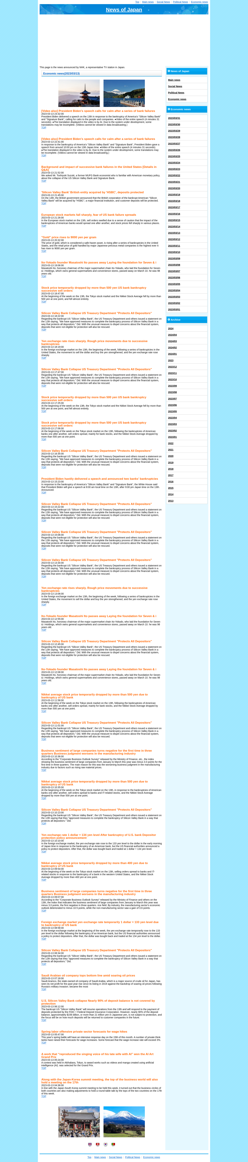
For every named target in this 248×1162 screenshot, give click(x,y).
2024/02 (172, 347)
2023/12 (172, 366)
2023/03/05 (174, 284)
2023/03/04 (174, 290)
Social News (163, 2)
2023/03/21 (174, 182)
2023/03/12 (174, 239)
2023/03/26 (174, 150)
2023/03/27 (174, 143)
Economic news (199, 2)
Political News (180, 2)
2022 (170, 443)
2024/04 (172, 334)
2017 (170, 475)
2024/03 (172, 341)
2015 (170, 488)
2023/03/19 (174, 194)
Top (137, 2)
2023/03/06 (174, 277)
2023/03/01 (174, 309)
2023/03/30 (174, 124)
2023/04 (172, 417)
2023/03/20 (174, 188)
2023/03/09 (174, 258)
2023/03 (172, 424)
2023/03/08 (174, 264)
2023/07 (172, 398)
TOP (43, 127)
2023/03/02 (174, 303)
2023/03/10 (174, 252)
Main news (148, 2)
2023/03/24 (174, 162)
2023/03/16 (174, 213)
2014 (170, 494)
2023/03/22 (174, 175)
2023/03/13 (174, 233)
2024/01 (172, 354)
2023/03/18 (174, 201)
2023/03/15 (174, 220)
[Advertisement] (124, 40)
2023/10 (172, 379)
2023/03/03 (174, 296)
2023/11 (172, 373)
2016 (170, 481)
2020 (170, 456)
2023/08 (172, 392)
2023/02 (172, 430)
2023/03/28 (174, 137)
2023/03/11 (174, 245)
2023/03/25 (174, 156)
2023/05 (172, 411)
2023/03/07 (174, 271)
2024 (170, 328)
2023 (170, 360)
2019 (170, 462)
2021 (170, 449)
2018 (170, 469)
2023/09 (172, 385)
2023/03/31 (174, 118)
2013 (170, 500)
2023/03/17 (174, 207)
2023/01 (172, 437)
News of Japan (124, 9)
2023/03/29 (174, 130)
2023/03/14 (174, 226)
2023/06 (172, 405)
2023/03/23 (174, 169)
